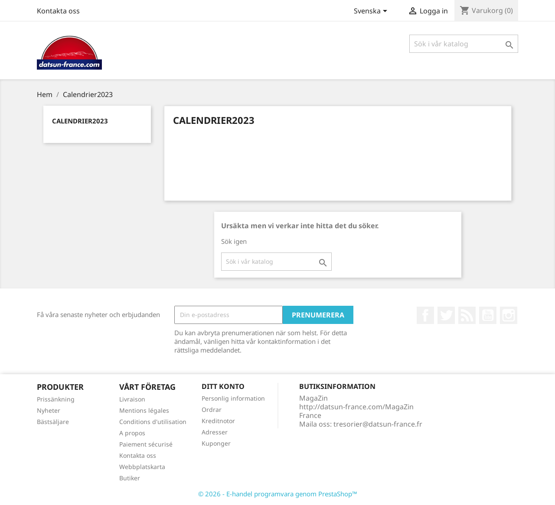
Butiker (129, 478)
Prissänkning (56, 399)
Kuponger (216, 443)
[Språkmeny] (372, 11)
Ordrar (212, 409)
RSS (467, 315)
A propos (132, 433)
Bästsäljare (53, 422)
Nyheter (48, 410)
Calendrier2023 (80, 121)
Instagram (508, 315)
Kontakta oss (58, 11)
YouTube (487, 315)
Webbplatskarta (142, 467)
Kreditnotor (218, 421)
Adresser (215, 432)
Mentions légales (144, 410)
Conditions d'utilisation (152, 422)
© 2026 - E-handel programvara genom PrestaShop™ (277, 493)
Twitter (446, 315)
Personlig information (233, 398)
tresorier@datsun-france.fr (377, 424)
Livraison (132, 399)
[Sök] (463, 44)
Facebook (425, 315)
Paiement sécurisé (146, 444)
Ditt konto (223, 386)
